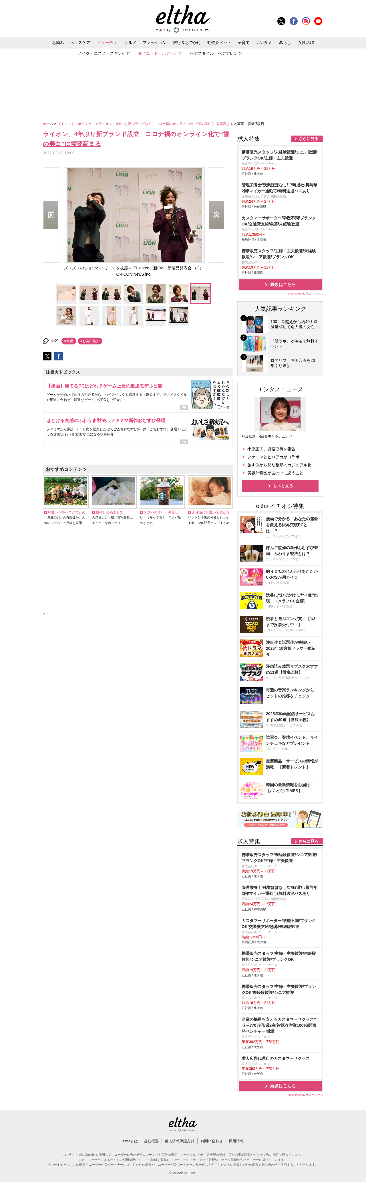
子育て (244, 42)
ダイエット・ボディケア (160, 53)
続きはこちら (283, 284)
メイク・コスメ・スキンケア (104, 53)
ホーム (48, 124)
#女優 (68, 341)
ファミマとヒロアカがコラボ (273, 457)
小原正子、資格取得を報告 (271, 449)
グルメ (130, 42)
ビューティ (107, 42)
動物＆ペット (219, 42)
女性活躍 (306, 42)
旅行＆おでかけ (187, 42)
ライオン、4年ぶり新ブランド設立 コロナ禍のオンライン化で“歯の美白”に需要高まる (166, 124)
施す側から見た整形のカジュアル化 (279, 465)
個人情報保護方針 (179, 1141)
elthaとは (130, 1141)
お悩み (58, 42)
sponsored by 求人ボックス (305, 293)
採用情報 (236, 1141)
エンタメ (264, 42)
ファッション (155, 42)
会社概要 (151, 1141)
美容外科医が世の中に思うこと (275, 473)
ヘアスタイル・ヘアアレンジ (216, 53)
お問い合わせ (211, 1141)
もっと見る (283, 485)
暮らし (285, 42)
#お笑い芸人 (90, 341)
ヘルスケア (80, 42)
